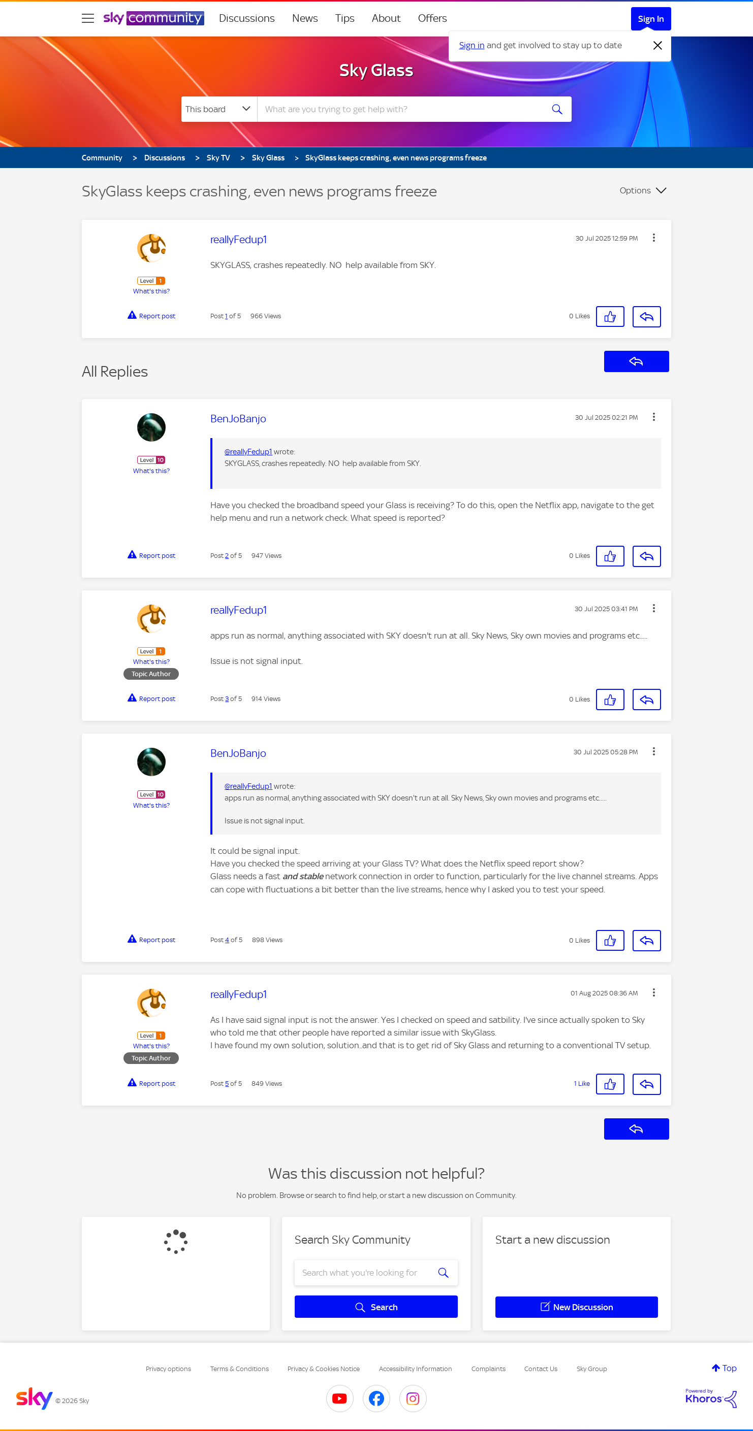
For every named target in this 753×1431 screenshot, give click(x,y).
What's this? (151, 291)
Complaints (489, 1369)
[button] (654, 237)
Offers (432, 18)
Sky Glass (376, 70)
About (386, 18)
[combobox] (399, 109)
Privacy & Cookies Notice (324, 1369)
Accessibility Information (415, 1369)
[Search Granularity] (219, 109)
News (305, 18)
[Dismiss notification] (658, 46)
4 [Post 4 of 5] (227, 940)
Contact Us (540, 1369)
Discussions (247, 18)
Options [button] (635, 190)
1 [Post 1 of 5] (226, 316)
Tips (345, 18)
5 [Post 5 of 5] (227, 1083)
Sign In (651, 19)
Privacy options (168, 1369)
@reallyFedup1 (248, 451)
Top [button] (730, 1368)
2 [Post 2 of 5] (227, 555)
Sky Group (592, 1369)
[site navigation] (88, 18)
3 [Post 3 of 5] (227, 699)
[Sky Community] (154, 18)
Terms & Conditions (239, 1369)
